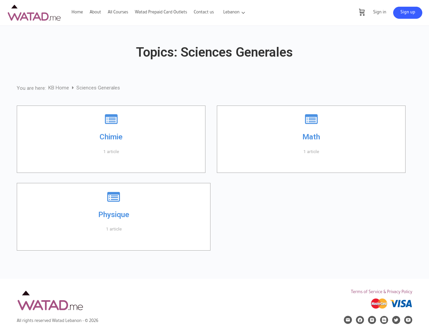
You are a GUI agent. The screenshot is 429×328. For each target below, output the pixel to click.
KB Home (59, 88)
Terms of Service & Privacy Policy (381, 292)
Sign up (407, 12)
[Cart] (362, 12)
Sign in (379, 12)
